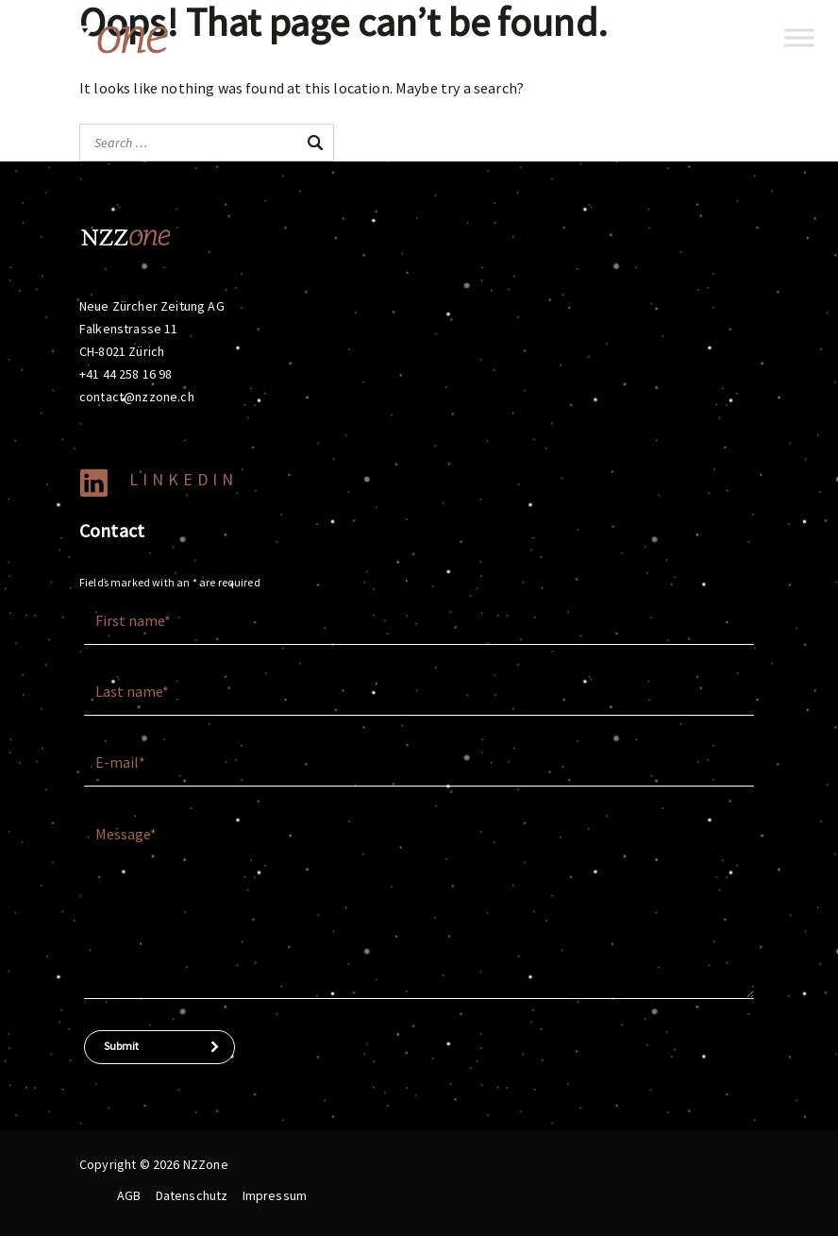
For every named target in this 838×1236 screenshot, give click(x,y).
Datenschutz (192, 1195)
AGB (129, 1195)
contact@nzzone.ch (136, 396)
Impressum (275, 1195)
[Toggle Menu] (799, 37)
